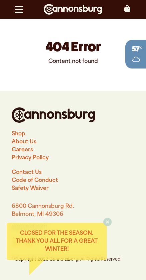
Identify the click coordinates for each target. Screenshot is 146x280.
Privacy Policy (30, 158)
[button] (21, 9)
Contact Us (27, 172)
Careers (22, 150)
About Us (24, 142)
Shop (18, 134)
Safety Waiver (30, 188)
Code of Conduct (35, 180)
